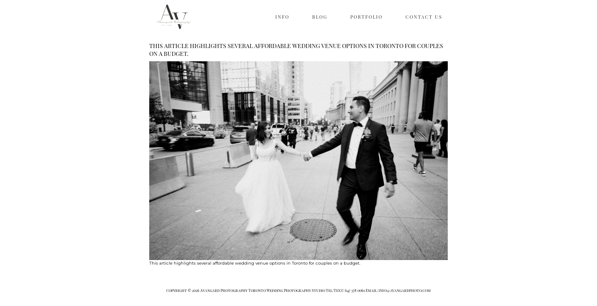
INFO (282, 17)
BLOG (320, 17)
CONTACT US (423, 17)
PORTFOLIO (366, 17)
